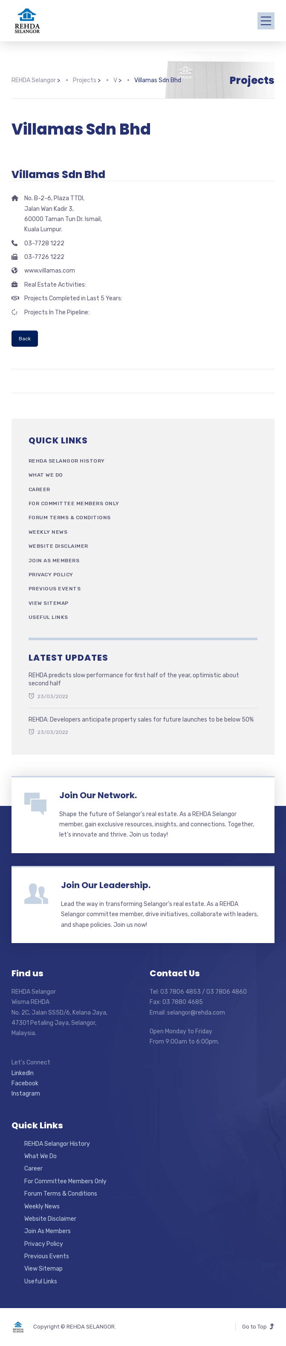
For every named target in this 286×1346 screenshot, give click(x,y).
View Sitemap (49, 603)
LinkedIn (23, 1073)
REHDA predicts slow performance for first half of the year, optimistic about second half (134, 679)
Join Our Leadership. (105, 885)
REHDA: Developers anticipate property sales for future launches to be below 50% (141, 719)
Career (39, 489)
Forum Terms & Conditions (70, 518)
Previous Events (55, 589)
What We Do (46, 475)
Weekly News (48, 532)
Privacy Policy (51, 575)
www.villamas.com (49, 270)
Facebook (25, 1083)
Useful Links (48, 617)
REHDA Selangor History (67, 461)
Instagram (26, 1093)
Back (25, 339)
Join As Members (54, 561)
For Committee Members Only (74, 503)
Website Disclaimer (58, 546)
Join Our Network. (98, 795)
